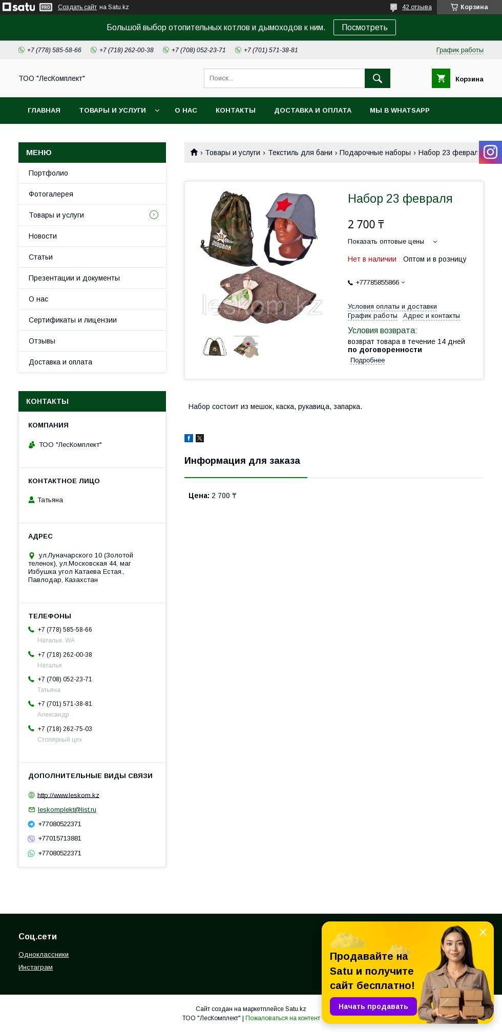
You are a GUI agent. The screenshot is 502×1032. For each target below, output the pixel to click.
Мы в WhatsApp (400, 110)
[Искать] (377, 78)
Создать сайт (77, 7)
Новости (43, 236)
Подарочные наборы (375, 152)
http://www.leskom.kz (68, 795)
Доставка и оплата (312, 110)
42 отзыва (417, 7)
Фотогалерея (51, 194)
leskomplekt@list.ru (67, 809)
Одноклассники (43, 954)
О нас (186, 110)
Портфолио (48, 173)
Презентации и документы (74, 278)
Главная (44, 110)
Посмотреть (365, 27)
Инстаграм (35, 967)
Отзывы (42, 341)
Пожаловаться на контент (282, 1018)
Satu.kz (295, 1009)
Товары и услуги (112, 110)
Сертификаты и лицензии (73, 320)
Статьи (41, 257)
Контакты (236, 110)
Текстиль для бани (300, 152)
